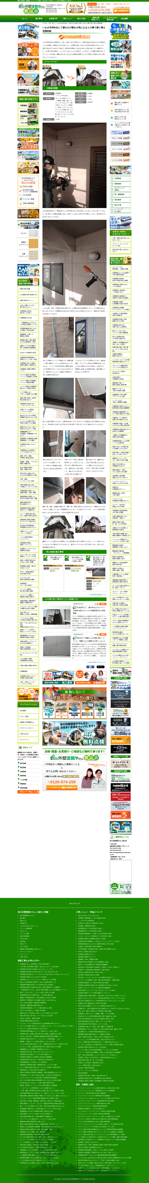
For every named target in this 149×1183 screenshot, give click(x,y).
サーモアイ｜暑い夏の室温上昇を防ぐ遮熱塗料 (92, 1093)
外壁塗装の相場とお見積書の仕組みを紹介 (120, 303)
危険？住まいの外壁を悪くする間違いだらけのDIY (121, 447)
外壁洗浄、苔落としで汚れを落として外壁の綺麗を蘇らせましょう (98, 1057)
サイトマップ (24, 739)
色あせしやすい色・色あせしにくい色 (120, 118)
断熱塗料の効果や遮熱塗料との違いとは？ (120, 546)
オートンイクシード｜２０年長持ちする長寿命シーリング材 (96, 1126)
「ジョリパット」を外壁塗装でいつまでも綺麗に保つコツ (37, 1088)
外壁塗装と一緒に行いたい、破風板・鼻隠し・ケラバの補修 (96, 1013)
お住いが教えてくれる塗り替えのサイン (27, 306)
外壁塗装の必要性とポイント (86, 954)
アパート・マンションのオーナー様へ (120, 245)
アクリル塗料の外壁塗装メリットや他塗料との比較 (28, 376)
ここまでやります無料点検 (110, 19)
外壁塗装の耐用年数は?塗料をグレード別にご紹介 (28, 358)
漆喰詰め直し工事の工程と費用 (118, 494)
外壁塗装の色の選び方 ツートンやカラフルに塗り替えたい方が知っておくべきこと (45, 974)
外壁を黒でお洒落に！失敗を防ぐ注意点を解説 (120, 604)
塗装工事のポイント (26, 300)
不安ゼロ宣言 (24, 938)
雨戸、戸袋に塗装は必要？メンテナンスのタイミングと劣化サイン (98, 1055)
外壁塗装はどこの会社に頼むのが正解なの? (33, 1070)
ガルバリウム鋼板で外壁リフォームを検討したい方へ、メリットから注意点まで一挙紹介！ (47, 1026)
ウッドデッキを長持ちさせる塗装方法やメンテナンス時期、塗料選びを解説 (100, 1044)
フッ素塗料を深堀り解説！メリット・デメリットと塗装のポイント (40, 1155)
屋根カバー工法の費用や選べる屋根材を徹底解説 (28, 347)
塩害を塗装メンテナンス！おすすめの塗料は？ (28, 642)
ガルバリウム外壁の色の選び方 (118, 372)
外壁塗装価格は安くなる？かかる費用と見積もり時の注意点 (96, 944)
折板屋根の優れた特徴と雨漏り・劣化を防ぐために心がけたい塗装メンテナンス (102, 995)
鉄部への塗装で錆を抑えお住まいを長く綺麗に (28, 561)
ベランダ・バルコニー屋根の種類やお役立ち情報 (28, 607)
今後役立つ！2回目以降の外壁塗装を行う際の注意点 (93, 969)
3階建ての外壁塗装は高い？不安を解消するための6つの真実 (38, 997)
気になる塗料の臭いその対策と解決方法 (118, 337)
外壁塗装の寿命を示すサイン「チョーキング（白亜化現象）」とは (40, 1039)
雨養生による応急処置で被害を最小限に (120, 563)
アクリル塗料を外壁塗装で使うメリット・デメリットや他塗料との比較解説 (100, 1132)
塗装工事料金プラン (96, 19)
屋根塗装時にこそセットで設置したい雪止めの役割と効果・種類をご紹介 (100, 1029)
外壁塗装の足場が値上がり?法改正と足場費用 (121, 430)
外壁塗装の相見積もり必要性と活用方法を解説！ (121, 297)
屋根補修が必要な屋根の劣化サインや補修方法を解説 (94, 1034)
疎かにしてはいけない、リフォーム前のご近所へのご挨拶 (37, 992)
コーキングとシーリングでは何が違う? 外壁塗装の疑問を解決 (38, 1077)
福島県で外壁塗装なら (27, 722)
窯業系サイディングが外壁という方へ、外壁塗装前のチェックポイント (99, 1168)
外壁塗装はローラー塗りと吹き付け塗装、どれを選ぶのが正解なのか (40, 1075)
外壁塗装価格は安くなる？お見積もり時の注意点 (28, 329)
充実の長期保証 (24, 936)
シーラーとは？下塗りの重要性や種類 (119, 401)
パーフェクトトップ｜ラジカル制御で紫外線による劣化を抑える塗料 (98, 1088)
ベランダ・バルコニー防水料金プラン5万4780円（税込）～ (96, 936)
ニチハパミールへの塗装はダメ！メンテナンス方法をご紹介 (38, 1119)
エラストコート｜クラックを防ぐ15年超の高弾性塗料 (94, 1114)
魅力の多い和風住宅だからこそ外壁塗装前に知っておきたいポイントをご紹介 (101, 1000)
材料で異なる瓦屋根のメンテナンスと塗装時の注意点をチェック (97, 1006)
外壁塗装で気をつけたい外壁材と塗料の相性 (28, 677)
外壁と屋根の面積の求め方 (28, 665)
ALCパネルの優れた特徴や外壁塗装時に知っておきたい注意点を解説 (40, 1080)
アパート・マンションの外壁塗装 (88, 1070)
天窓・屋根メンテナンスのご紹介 (27, 480)
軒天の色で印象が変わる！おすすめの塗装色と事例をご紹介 (96, 1019)
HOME (45, 23)
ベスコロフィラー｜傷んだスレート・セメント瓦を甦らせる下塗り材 (98, 1098)
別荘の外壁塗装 (82, 1073)
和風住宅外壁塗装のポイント (118, 488)
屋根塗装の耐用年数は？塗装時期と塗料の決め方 (120, 581)
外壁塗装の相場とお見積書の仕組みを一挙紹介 (92, 938)
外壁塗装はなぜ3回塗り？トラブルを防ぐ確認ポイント (36, 1054)
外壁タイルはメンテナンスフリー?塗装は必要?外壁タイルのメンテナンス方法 (101, 998)
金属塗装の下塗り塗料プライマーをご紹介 (119, 395)
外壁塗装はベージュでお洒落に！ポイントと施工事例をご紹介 (38, 1150)
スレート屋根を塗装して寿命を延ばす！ (90, 1065)
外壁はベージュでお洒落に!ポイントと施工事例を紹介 (121, 615)
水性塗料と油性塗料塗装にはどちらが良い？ (120, 476)
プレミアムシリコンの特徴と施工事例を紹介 (119, 644)
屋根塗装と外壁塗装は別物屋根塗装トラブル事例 (28, 439)
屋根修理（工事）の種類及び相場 (26, 335)
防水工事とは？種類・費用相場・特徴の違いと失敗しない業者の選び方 (41, 1101)
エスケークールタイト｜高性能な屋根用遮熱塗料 (92, 1106)
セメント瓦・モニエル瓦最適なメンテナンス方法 (28, 555)
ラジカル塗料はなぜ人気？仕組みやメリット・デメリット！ (38, 1160)
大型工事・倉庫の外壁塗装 (86, 1068)
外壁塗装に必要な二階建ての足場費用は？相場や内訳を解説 (96, 1081)
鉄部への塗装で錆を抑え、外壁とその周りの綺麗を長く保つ (96, 1037)
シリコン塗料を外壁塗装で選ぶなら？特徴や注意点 (28, 387)
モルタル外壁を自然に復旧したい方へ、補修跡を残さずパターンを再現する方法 (44, 1044)
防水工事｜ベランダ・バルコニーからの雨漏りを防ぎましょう (96, 977)
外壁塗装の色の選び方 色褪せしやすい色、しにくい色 (36, 969)
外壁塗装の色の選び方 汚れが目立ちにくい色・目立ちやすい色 (39, 971)
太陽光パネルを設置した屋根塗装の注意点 (120, 529)
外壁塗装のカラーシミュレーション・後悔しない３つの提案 (38, 979)
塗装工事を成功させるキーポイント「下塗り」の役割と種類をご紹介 (98, 1160)
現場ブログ (23, 920)
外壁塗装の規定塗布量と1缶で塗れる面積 (120, 511)
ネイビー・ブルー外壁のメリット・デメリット (120, 592)
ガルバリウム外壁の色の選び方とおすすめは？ (34, 1028)
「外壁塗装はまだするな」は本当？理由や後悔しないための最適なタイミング (43, 990)
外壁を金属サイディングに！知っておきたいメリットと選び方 (96, 990)
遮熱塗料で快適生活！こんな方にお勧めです (91, 1108)
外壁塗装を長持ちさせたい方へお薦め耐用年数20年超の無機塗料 (97, 1155)
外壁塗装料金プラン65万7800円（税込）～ (91, 928)
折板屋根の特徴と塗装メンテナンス (26, 544)
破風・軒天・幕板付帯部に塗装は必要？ (27, 457)
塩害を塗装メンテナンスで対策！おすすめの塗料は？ (36, 1114)
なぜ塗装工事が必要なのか (28, 294)
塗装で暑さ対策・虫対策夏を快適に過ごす (28, 399)
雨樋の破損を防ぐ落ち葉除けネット (26, 503)
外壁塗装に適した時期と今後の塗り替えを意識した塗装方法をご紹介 (40, 1034)
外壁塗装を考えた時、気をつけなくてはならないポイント (37, 1052)
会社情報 (22, 941)
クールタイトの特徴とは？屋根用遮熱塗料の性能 (121, 650)
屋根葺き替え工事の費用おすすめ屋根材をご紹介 (28, 341)
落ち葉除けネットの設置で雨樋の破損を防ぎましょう (94, 1031)
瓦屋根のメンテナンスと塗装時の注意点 (28, 549)
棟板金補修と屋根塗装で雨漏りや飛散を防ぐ (28, 602)
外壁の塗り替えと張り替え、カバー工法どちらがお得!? (36, 1015)
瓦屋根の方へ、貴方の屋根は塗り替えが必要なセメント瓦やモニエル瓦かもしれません (104, 1008)
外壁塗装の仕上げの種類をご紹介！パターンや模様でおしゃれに (39, 1163)
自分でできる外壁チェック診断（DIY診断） (33, 1010)
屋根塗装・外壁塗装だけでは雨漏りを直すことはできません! (38, 1000)
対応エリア (23, 944)
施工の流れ (81, 19)
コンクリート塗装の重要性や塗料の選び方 (27, 596)
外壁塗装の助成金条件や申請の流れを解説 (120, 279)
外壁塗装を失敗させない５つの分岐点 (120, 285)
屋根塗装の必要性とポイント (86, 957)
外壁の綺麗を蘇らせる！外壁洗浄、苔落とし (120, 517)
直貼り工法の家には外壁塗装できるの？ (118, 465)
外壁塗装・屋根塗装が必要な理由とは (31, 1005)
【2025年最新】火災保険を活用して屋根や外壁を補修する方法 (97, 949)
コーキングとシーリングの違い (28, 654)
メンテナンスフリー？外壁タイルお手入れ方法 (120, 482)
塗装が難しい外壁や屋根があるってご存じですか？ (121, 453)
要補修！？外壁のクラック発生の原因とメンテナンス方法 (37, 1041)
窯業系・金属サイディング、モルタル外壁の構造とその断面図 (38, 1085)
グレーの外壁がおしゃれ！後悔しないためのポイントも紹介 (38, 1142)
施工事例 (38, 19)
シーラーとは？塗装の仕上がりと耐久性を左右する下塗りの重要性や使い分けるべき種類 (104, 1157)
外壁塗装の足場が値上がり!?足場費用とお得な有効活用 (94, 1078)
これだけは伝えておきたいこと (29, 926)
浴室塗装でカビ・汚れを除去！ (26, 584)
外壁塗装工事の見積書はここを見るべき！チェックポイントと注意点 (98, 941)
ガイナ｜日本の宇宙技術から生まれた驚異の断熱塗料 (94, 1121)
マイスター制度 (24, 933)
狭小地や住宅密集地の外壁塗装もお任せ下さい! (28, 526)
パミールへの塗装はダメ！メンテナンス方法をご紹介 (121, 540)
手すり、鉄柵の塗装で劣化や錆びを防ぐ (27, 573)
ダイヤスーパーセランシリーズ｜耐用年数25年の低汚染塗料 (96, 1101)
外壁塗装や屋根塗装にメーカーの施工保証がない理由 (121, 413)
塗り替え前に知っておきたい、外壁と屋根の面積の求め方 (37, 1083)
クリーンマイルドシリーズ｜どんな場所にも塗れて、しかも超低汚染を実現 (100, 1124)
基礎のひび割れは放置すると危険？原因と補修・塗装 (36, 1129)
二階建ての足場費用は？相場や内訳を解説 (120, 436)
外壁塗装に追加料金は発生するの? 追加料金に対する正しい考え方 (98, 985)
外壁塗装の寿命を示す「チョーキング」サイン (28, 404)
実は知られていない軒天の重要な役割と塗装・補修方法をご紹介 (97, 1016)
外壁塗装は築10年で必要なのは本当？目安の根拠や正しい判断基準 (40, 987)
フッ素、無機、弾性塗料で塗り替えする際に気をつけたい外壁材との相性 (42, 1090)
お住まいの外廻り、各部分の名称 (30, 1018)
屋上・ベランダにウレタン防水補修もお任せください (28, 625)
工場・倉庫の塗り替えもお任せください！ (121, 239)
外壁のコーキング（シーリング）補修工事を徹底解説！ (94, 988)
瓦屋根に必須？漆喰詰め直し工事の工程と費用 (92, 1003)
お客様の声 (53, 19)
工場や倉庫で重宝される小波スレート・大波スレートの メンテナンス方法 (42, 1093)
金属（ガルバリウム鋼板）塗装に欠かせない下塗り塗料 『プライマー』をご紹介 (102, 1163)
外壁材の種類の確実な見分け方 (117, 355)
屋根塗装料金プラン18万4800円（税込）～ (91, 931)
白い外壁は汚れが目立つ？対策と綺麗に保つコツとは (121, 610)
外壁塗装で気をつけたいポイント (28, 445)
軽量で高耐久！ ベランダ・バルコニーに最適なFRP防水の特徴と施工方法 (42, 1103)
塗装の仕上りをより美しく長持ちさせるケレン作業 (28, 428)
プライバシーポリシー (27, 728)
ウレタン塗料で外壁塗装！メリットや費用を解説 (28, 381)
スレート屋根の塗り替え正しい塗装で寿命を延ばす (28, 515)
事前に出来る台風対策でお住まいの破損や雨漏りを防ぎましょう (39, 1124)
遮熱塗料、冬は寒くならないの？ (88, 1142)
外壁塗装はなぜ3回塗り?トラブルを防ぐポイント (28, 451)
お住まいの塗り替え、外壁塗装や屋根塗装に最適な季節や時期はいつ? (41, 1036)
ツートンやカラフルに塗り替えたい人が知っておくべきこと (122, 125)
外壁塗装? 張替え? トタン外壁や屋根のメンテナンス (94, 993)
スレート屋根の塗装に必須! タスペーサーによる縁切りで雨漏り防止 (40, 1067)
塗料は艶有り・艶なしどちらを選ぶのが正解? (120, 471)
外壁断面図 (23, 671)
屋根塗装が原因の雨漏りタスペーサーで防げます (28, 520)
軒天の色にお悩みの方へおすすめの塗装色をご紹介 (28, 474)
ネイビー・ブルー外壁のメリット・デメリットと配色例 (36, 1139)
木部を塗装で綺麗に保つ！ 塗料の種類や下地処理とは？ (37, 1116)
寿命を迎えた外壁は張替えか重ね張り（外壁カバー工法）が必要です (98, 967)
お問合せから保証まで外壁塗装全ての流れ (90, 923)
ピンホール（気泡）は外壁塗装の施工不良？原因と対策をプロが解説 (40, 1046)
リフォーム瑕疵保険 (26, 928)
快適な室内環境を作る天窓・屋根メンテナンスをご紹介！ (95, 1021)
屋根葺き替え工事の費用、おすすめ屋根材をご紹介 (93, 962)
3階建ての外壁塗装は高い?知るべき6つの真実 (121, 343)
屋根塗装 (28, 111)
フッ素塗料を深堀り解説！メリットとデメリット (121, 627)
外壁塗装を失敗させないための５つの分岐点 (33, 977)
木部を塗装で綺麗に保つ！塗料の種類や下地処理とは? (121, 534)
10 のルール (23, 931)
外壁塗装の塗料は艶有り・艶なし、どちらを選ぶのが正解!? (96, 1150)
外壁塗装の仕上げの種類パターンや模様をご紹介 (120, 639)
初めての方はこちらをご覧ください (88, 915)
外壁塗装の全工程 (26, 318)
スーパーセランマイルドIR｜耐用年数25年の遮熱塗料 (94, 1095)
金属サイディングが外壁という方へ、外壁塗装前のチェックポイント (98, 1170)
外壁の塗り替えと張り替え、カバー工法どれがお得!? (120, 349)
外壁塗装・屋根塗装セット (28, 117)
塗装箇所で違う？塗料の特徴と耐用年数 (119, 384)
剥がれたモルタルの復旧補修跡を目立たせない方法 (28, 416)
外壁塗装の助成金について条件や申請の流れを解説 (93, 982)
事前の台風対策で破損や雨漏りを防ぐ (118, 558)
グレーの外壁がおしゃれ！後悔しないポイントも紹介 (121, 598)
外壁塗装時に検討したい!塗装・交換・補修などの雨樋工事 (95, 1026)
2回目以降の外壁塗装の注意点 (118, 378)
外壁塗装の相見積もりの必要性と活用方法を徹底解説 (36, 1057)
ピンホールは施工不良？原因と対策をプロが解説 (28, 422)
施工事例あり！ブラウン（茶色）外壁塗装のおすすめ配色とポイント (40, 1152)
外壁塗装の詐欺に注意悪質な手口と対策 (119, 320)
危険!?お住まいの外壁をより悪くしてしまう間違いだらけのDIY (39, 1013)
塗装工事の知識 (25, 289)
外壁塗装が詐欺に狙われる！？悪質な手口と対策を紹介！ (37, 1059)
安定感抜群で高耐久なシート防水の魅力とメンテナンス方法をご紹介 (40, 1108)
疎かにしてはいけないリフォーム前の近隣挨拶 (120, 332)
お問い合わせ (24, 734)
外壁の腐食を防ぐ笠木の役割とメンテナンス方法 (28, 486)
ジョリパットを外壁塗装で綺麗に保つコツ (121, 500)
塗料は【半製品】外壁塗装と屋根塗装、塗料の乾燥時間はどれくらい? (41, 1072)
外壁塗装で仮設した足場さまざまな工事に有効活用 (121, 424)
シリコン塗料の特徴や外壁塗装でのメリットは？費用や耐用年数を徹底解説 (100, 1129)
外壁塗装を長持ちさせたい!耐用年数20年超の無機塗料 (121, 407)
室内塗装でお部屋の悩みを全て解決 (88, 975)
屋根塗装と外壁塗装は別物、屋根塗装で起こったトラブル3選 (38, 1064)
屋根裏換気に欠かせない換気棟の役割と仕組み (28, 636)
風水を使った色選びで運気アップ (121, 103)
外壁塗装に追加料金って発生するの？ (118, 291)
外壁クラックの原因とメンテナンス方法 (27, 410)
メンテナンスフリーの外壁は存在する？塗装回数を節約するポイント (40, 1023)
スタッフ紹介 (24, 716)
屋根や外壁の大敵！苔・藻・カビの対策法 (119, 523)
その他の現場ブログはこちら (96, 661)
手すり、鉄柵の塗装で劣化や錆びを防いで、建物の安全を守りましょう (99, 1042)
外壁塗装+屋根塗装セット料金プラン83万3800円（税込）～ (96, 933)
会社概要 (124, 19)
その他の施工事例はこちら (98, 593)
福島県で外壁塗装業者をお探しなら (30, 949)
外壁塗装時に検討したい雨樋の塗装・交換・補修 (28, 491)
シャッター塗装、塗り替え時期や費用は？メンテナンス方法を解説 (98, 1050)
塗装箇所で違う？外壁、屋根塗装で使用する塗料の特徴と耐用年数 (98, 1145)
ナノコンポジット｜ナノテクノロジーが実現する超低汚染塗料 (96, 1111)
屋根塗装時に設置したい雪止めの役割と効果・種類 (28, 497)
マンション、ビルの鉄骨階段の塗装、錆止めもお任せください (96, 1039)
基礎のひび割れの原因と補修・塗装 (118, 569)
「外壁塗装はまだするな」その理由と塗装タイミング (28, 323)
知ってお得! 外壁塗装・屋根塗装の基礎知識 (33, 1002)
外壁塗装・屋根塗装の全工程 (86, 926)
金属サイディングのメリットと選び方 (26, 532)
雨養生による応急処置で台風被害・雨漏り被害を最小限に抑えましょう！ (42, 1126)
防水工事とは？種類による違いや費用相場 (28, 613)
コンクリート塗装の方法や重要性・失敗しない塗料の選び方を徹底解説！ (100, 1052)
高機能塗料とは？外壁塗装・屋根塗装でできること (28, 433)
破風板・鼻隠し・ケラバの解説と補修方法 (28, 462)
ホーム (24, 19)
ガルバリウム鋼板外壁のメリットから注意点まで (120, 366)
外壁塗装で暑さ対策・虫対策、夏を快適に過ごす (92, 1075)
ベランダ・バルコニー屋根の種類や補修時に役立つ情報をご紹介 (39, 1098)
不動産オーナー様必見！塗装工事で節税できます (120, 418)
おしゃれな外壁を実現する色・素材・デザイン (121, 587)
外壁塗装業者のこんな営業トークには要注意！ (121, 442)
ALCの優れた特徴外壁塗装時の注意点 (26, 659)
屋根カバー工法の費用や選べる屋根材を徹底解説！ (93, 964)
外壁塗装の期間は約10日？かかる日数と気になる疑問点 (36, 984)
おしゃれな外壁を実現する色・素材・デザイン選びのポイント (38, 1137)
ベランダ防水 (28, 122)
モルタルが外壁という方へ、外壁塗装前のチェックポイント (96, 1165)
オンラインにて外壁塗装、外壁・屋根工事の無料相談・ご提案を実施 (98, 980)
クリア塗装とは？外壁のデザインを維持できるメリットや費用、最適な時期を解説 (102, 1137)
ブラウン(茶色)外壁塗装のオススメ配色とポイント (120, 621)
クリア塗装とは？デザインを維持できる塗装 (28, 393)
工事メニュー (67, 19)
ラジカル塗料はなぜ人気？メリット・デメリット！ (121, 656)
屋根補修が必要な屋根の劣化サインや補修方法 (28, 509)
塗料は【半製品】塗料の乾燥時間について (28, 648)
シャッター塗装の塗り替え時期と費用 (26, 590)
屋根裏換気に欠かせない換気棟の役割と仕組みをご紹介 (36, 1111)
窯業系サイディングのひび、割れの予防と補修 (120, 459)
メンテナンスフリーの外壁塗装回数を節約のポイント (121, 361)
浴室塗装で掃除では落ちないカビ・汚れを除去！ (92, 1047)
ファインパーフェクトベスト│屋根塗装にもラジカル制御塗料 (96, 1090)
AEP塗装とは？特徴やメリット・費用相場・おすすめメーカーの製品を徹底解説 (102, 1139)
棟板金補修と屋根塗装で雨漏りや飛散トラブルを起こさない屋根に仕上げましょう (44, 1095)
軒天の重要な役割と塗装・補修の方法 (26, 468)
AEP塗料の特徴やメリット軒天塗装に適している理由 (121, 662)
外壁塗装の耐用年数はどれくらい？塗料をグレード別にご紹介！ (39, 1031)
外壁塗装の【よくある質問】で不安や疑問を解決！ (35, 964)
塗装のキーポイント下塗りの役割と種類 (118, 389)
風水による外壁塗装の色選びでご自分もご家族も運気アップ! (38, 982)
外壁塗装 (28, 105)
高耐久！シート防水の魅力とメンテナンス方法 (28, 630)
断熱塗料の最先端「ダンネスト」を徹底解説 (121, 552)
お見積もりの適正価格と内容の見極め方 (120, 314)
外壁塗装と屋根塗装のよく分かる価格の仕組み (92, 918)
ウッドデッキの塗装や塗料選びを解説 (27, 578)
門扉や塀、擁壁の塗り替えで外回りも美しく (91, 972)
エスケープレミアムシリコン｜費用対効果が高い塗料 (94, 1103)
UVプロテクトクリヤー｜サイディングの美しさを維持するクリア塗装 (99, 1116)
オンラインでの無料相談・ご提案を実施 (120, 268)
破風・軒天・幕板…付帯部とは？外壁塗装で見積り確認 (94, 1011)
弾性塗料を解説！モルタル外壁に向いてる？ (121, 633)
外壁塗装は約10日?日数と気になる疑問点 (119, 326)
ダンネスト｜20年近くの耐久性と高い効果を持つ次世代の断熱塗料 (98, 1119)
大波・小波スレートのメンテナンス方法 (27, 683)
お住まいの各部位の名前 (28, 352)
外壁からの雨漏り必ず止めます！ (88, 951)
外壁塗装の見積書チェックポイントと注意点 (121, 308)
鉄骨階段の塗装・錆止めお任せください (28, 567)
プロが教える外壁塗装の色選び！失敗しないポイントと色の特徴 (39, 966)
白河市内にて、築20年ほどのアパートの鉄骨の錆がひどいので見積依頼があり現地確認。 (89, 609)
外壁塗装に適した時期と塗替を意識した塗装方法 (28, 364)
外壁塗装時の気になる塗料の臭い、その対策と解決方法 (36, 995)
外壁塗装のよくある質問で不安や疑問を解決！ (121, 274)
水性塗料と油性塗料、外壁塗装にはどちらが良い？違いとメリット (98, 1152)
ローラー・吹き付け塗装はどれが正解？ (118, 505)
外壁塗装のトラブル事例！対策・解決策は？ (121, 575)
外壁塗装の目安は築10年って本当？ (26, 312)
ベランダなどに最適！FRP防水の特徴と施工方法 (28, 619)
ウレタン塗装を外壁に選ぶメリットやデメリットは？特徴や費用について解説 (101, 1134)
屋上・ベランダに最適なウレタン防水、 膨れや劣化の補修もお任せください (43, 1106)
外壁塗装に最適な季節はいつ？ (28, 370)
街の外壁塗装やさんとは (27, 915)
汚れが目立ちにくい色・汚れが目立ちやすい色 (122, 110)
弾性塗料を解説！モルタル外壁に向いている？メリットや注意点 (39, 1157)
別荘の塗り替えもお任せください (121, 250)
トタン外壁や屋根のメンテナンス (26, 538)
